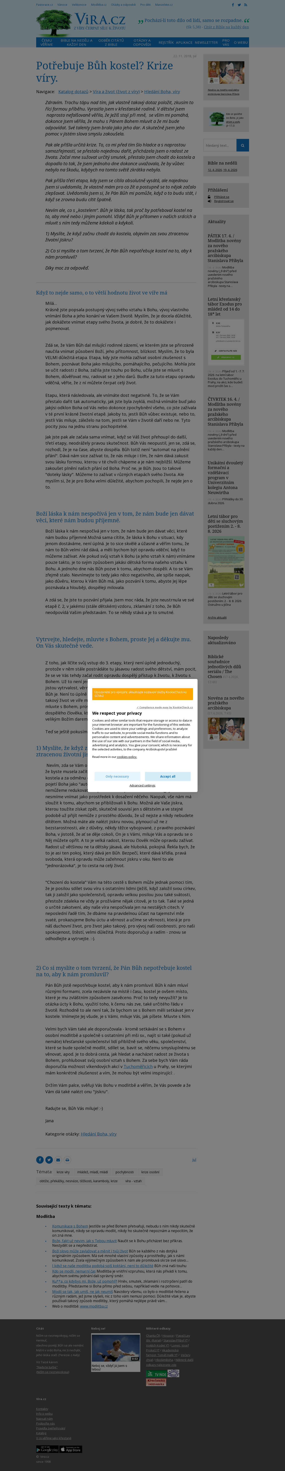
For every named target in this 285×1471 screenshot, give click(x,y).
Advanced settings (142, 785)
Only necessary (117, 776)
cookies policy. (127, 757)
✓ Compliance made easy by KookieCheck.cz (165, 707)
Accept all (167, 776)
